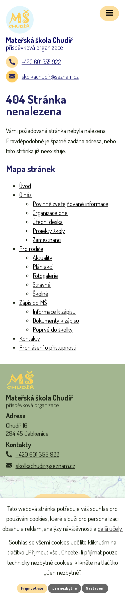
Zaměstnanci (47, 239)
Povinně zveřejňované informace (70, 203)
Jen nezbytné (64, 588)
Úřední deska (48, 221)
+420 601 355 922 (41, 61)
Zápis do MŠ (33, 302)
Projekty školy (49, 230)
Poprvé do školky (53, 329)
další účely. (110, 528)
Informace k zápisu (54, 311)
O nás (25, 194)
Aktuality (42, 257)
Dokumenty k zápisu (56, 320)
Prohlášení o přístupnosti (47, 347)
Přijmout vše (32, 588)
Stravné (42, 284)
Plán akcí (43, 266)
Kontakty (29, 338)
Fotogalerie (45, 275)
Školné (40, 293)
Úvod (25, 185)
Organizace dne (50, 212)
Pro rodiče (31, 248)
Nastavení (95, 588)
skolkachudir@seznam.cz (50, 76)
